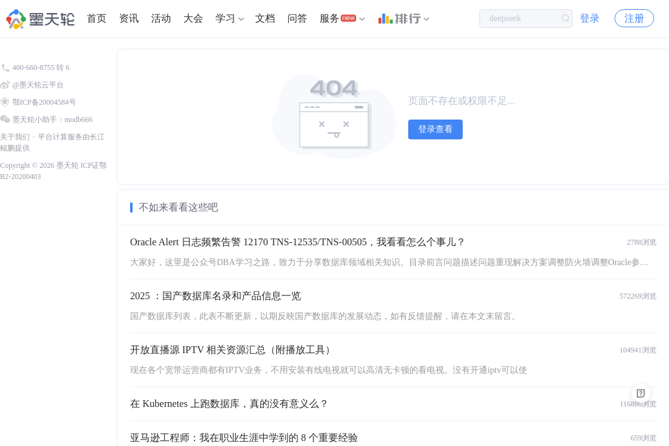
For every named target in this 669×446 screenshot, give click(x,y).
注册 (634, 18)
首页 (97, 18)
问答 (297, 18)
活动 (161, 18)
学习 (225, 18)
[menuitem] (97, 18)
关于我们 (15, 137)
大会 (193, 18)
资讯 (129, 18)
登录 (590, 18)
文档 (265, 18)
